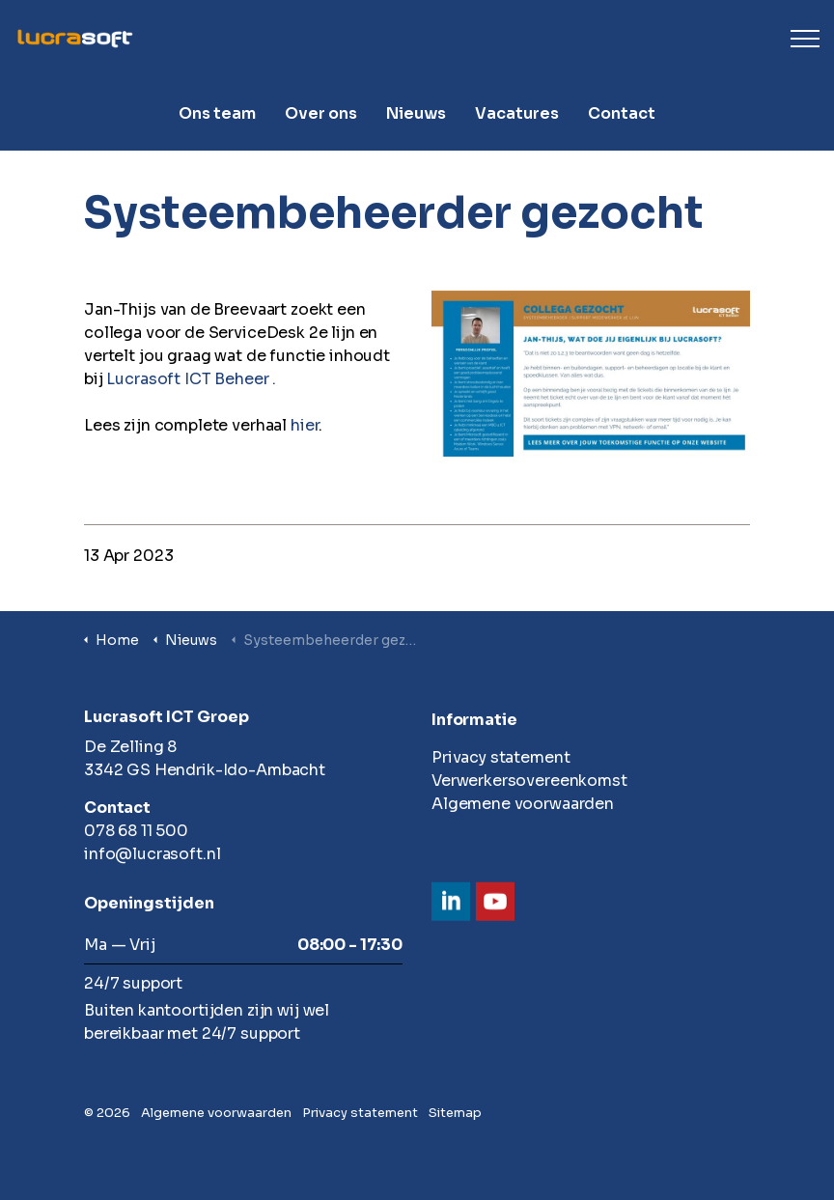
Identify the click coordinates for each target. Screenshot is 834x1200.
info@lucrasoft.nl (152, 854)
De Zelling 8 (130, 747)
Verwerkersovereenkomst (529, 780)
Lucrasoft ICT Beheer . (191, 379)
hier (305, 425)
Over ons (321, 113)
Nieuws (416, 113)
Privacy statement (500, 757)
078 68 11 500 (136, 831)
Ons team (217, 113)
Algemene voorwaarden (522, 804)
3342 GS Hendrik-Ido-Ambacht (204, 770)
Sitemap (455, 1112)
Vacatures (517, 113)
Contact (621, 113)
